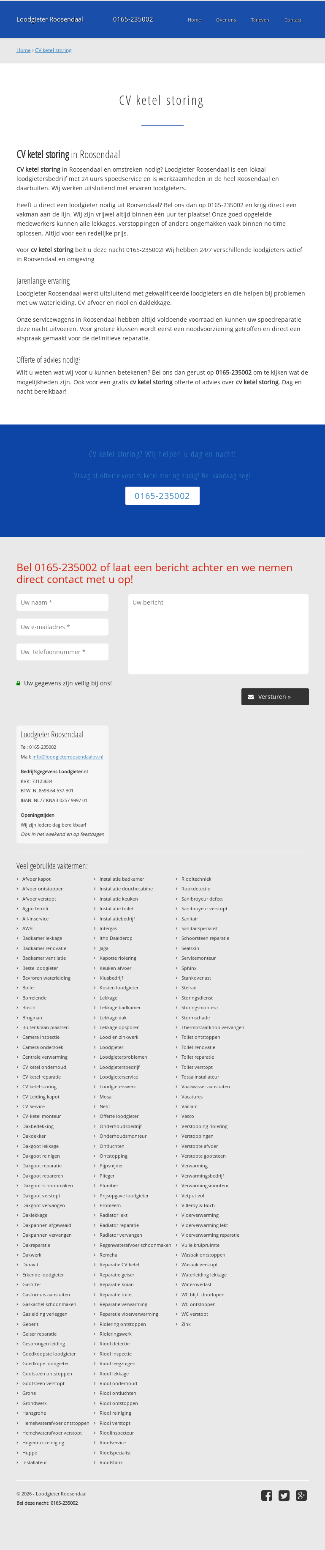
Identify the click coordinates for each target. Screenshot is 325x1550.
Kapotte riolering (118, 958)
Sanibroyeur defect (202, 898)
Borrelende (34, 997)
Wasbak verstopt (199, 1264)
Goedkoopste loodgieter (49, 1353)
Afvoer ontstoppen (43, 888)
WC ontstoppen (198, 1304)
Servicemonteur (198, 958)
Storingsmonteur (199, 1007)
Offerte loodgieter (119, 1116)
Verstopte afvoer (199, 1146)
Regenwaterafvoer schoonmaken (135, 1245)
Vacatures (192, 1096)
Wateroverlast (196, 1284)
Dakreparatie (36, 1245)
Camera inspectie (41, 1037)
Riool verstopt (115, 1423)
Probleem (110, 1205)
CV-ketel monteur (41, 1116)
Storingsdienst (197, 997)
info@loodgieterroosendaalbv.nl (67, 756)
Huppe (29, 1452)
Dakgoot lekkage (40, 1146)
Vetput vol (192, 1195)
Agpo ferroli (35, 908)
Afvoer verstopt (39, 898)
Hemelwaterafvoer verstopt (52, 1433)
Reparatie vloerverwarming (129, 1314)
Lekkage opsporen (120, 1027)
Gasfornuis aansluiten (46, 1294)
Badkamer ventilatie (44, 958)
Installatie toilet (116, 908)
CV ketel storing (53, 50)
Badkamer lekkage (42, 938)
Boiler (28, 987)
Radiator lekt (113, 1215)
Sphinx (189, 968)
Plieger (107, 1175)
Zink (186, 1324)
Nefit (105, 1106)
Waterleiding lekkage (204, 1274)
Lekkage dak (113, 1017)
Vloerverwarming (200, 1215)
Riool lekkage (114, 1373)
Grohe (29, 1393)
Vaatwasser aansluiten (205, 1086)
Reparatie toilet (116, 1294)
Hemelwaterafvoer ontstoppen (55, 1423)
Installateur (34, 1462)
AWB (27, 928)
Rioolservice (113, 1442)
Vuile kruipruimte (200, 1245)
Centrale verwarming (45, 1057)
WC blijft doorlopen (203, 1294)
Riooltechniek (196, 879)
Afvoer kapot (36, 879)
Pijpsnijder (111, 1165)
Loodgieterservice (119, 1076)
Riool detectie (115, 1343)
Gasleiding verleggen (45, 1314)
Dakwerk (31, 1255)
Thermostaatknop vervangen (212, 1027)
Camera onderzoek (42, 1047)
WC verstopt (194, 1314)
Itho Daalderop (116, 938)
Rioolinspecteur (117, 1433)
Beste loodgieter (40, 968)
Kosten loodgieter (119, 987)
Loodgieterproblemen (123, 1057)
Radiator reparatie (119, 1225)
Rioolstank (111, 1462)
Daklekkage (34, 1215)
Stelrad (189, 987)
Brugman (32, 1017)
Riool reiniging (115, 1413)
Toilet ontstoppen (200, 1037)
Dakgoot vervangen (43, 1205)
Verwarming (194, 1165)
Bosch (28, 1007)
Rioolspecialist (115, 1452)
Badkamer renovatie (44, 948)
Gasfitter (31, 1284)
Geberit (30, 1324)
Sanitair (189, 918)
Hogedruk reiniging (43, 1442)
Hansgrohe (34, 1413)
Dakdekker (34, 1136)
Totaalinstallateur (200, 1076)
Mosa (105, 1096)
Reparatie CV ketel (119, 1264)
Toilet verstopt (197, 1067)
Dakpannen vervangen (47, 1235)
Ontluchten (112, 1146)
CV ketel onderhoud (44, 1067)
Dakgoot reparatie (42, 1165)
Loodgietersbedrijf (120, 1067)
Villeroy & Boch (198, 1205)
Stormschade (195, 1017)
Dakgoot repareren (42, 1175)
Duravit (30, 1264)
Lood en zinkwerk (119, 1037)
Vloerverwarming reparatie (210, 1235)
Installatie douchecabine (126, 888)
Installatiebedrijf (117, 918)
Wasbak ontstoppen (203, 1255)
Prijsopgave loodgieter (124, 1195)
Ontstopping (113, 1156)
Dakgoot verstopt (41, 1195)
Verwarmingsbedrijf (202, 1175)
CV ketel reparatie (41, 1076)
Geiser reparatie (39, 1334)
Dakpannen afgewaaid (46, 1225)
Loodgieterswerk (118, 1086)
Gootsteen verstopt (43, 1383)
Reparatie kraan (117, 1284)
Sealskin (190, 948)
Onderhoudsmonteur (123, 1136)
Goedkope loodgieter (45, 1363)
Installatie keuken (119, 898)
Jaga (104, 948)
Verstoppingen (197, 1136)
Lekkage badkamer (120, 1007)
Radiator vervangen (121, 1235)
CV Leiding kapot (41, 1096)
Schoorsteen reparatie (205, 938)
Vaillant (189, 1106)
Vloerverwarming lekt (204, 1225)
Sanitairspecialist (199, 928)
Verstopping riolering (204, 1126)
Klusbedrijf (111, 978)
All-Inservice (35, 918)
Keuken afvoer (115, 968)
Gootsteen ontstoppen (47, 1373)
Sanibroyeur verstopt (204, 908)
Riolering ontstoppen (123, 1324)
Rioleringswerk (116, 1334)
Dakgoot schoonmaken (47, 1185)
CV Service (33, 1106)
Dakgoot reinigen (41, 1156)
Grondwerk (34, 1403)
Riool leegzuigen (117, 1363)
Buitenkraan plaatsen (45, 1027)
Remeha (108, 1255)
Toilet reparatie (197, 1057)
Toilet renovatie (198, 1047)
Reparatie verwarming (123, 1304)
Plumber (109, 1185)
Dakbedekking (38, 1126)
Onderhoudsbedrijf (121, 1126)
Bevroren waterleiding (46, 978)
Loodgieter (111, 1047)
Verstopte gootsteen (203, 1156)
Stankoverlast (196, 978)
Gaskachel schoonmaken (49, 1304)
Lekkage (108, 997)
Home (23, 50)
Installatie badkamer (122, 879)
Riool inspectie (116, 1353)
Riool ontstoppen (119, 1403)
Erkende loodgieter (43, 1274)
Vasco (187, 1116)
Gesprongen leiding (43, 1343)
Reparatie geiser (117, 1274)
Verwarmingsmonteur (205, 1185)
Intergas (108, 928)
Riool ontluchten (118, 1393)
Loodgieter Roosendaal (49, 19)
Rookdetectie (195, 888)
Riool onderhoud (118, 1383)
